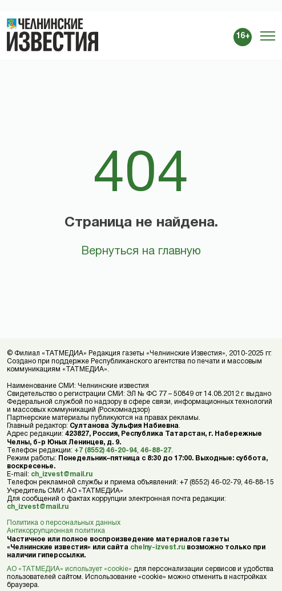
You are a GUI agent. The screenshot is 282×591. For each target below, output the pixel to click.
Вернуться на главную (141, 251)
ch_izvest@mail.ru (61, 474)
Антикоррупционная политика (56, 531)
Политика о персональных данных (63, 523)
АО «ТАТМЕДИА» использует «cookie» (69, 569)
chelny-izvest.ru (157, 547)
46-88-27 (155, 450)
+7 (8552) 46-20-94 (105, 450)
